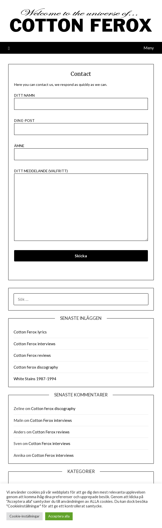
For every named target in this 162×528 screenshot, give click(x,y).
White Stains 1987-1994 (35, 378)
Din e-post (81, 124)
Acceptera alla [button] (59, 516)
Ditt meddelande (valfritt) (81, 205)
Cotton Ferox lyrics (30, 332)
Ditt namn (81, 99)
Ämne (81, 150)
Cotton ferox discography (36, 367)
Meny (149, 47)
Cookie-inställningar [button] (24, 516)
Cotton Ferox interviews (34, 343)
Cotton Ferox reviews (32, 355)
